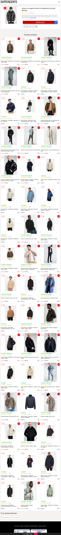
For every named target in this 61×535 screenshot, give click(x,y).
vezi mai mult (33, 17)
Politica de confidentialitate (31, 526)
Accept (35, 534)
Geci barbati (16, 517)
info (18, 64)
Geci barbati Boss (7, 517)
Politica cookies (42, 526)
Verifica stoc (46, 22)
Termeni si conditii (18, 526)
